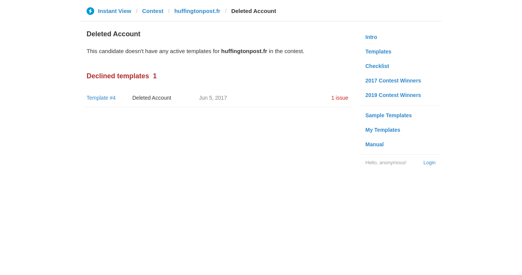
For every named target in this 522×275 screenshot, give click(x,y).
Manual (374, 144)
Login (429, 162)
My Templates (382, 130)
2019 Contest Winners (393, 95)
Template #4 (101, 98)
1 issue (339, 98)
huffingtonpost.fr (197, 11)
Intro (371, 37)
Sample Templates (388, 115)
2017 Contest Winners (393, 81)
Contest (153, 11)
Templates (378, 52)
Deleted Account (151, 98)
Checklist (377, 66)
